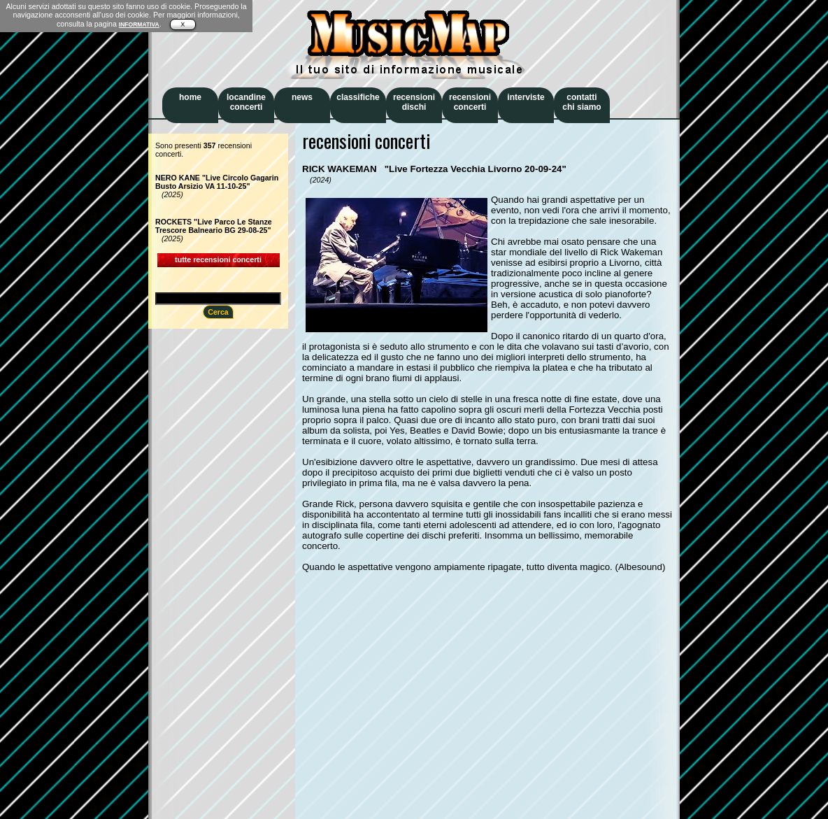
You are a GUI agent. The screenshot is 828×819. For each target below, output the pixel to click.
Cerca (218, 312)
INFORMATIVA (139, 24)
